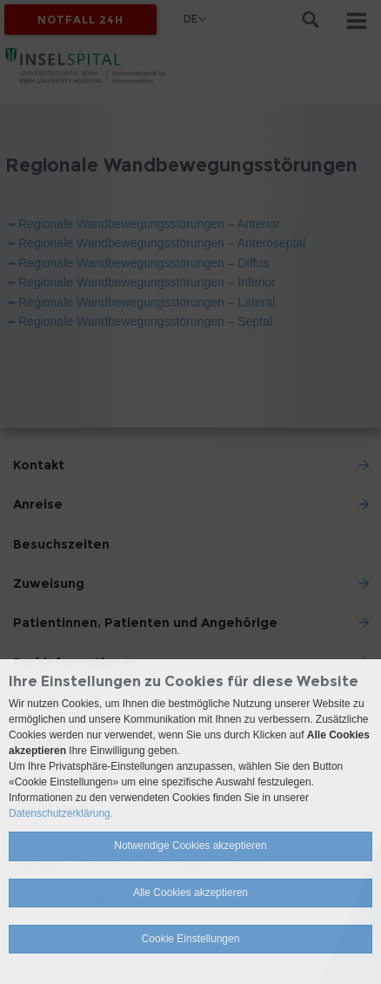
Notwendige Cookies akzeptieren (190, 845)
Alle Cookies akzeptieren (190, 892)
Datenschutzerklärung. (61, 813)
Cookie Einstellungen (191, 939)
